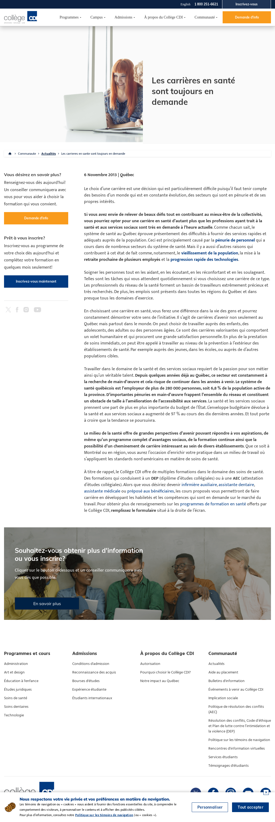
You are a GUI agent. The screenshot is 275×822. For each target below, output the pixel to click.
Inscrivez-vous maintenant (36, 281)
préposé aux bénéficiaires (150, 491)
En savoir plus (47, 603)
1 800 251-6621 (206, 4)
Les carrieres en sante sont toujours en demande (93, 153)
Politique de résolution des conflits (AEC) (236, 709)
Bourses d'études (86, 681)
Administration (16, 664)
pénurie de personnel (235, 240)
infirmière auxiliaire (199, 484)
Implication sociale (223, 698)
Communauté (205, 17)
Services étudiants (223, 757)
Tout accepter (250, 807)
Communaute (27, 153)
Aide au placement (223, 672)
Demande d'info (247, 17)
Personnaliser (210, 807)
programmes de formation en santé (213, 504)
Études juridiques (18, 689)
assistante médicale (102, 491)
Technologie (14, 715)
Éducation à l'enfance (21, 681)
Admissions (123, 17)
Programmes (69, 17)
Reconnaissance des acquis (94, 672)
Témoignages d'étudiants (228, 765)
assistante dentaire (236, 484)
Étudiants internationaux (92, 698)
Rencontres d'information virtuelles (236, 748)
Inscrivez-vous (247, 4)
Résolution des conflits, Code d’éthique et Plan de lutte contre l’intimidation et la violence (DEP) (239, 726)
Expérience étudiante (89, 689)
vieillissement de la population (209, 253)
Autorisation (150, 664)
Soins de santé (15, 698)
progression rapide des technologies (204, 259)
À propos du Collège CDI (163, 17)
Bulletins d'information (226, 681)
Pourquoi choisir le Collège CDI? (165, 672)
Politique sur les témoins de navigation (239, 740)
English (185, 4)
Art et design (14, 672)
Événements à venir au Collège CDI (235, 689)
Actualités (48, 153)
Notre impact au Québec (159, 681)
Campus (97, 17)
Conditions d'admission (90, 664)
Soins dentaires (16, 706)
